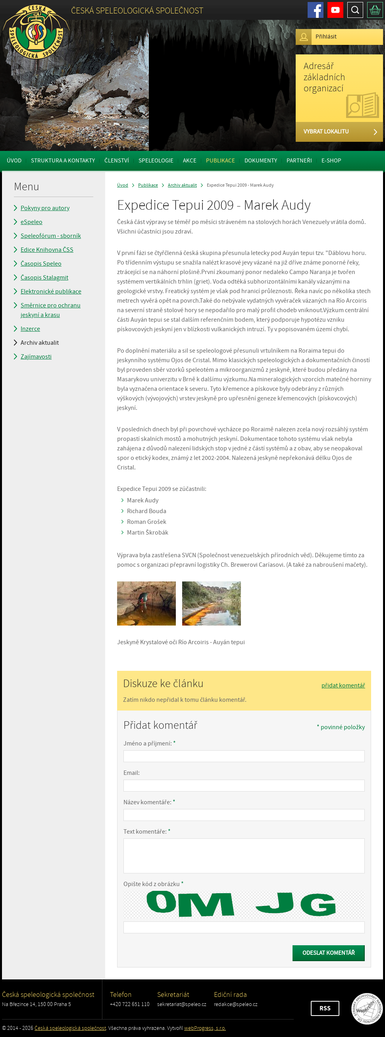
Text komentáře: (147, 832)
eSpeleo (31, 222)
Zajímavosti (36, 357)
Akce (189, 160)
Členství (116, 160)
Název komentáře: (149, 802)
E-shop (331, 160)
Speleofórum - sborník (51, 236)
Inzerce (30, 329)
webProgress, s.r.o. (205, 1028)
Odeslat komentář (328, 953)
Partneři (299, 160)
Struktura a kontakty (63, 160)
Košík (375, 10)
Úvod (14, 160)
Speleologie (156, 160)
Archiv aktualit (40, 343)
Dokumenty (260, 160)
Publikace (220, 160)
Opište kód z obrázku (153, 884)
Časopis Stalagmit (44, 278)
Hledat (355, 10)
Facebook (315, 10)
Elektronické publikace (51, 291)
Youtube (335, 10)
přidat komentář (343, 685)
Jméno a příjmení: (149, 743)
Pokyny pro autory (45, 208)
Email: (131, 773)
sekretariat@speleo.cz (181, 1004)
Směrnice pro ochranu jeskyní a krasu (51, 310)
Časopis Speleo (41, 264)
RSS (325, 1008)
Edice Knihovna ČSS (47, 250)
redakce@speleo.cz (236, 1004)
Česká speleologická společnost (70, 1028)
